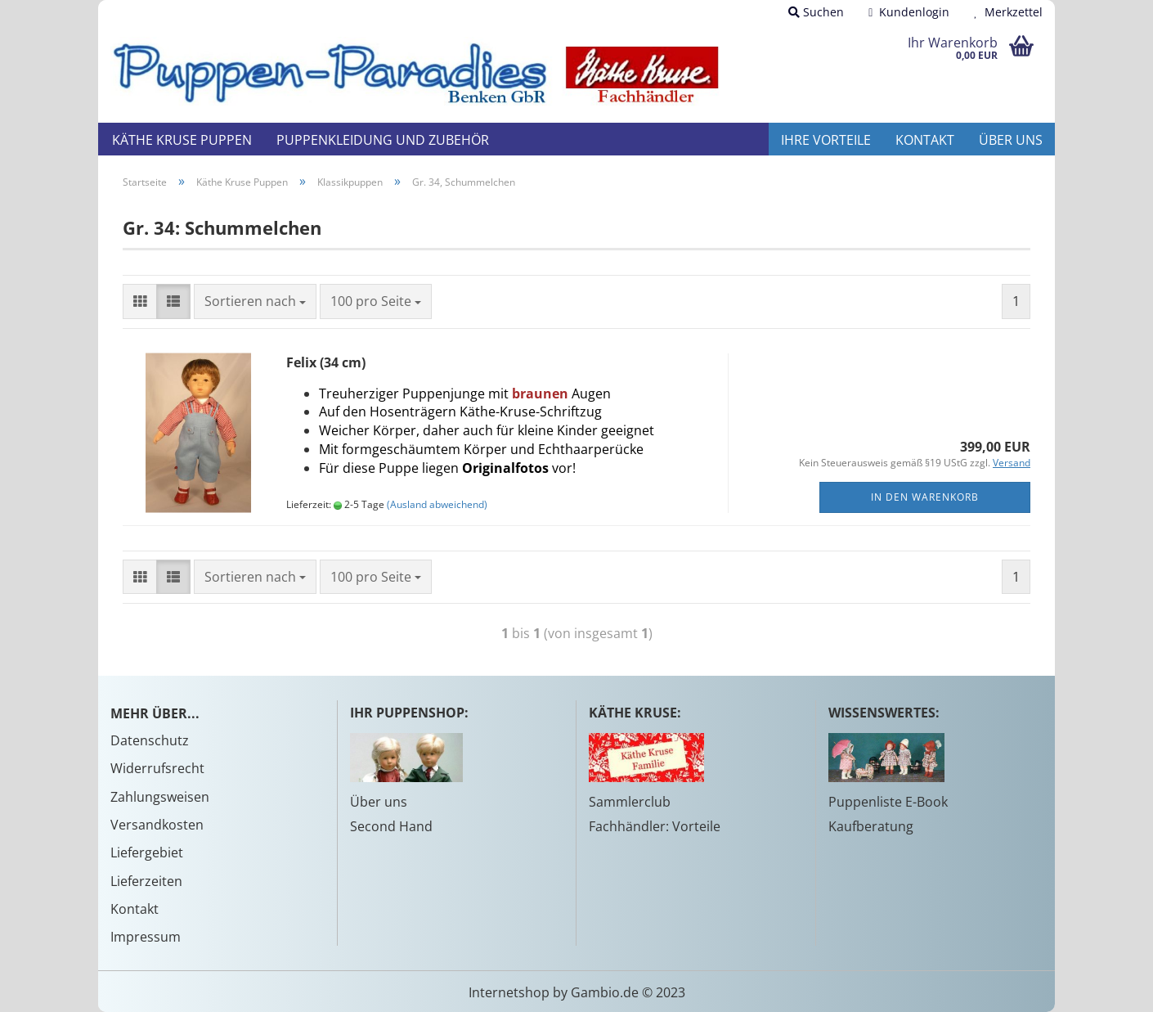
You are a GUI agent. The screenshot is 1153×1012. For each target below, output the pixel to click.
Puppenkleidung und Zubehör (382, 140)
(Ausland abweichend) (437, 504)
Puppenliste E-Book (888, 802)
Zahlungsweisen (159, 797)
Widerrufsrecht (157, 768)
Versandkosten (157, 825)
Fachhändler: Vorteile (654, 826)
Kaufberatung (870, 826)
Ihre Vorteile (826, 140)
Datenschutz (149, 740)
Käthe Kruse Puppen (182, 140)
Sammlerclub (630, 802)
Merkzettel (1008, 12)
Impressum (145, 937)
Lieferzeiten (146, 881)
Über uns (1011, 140)
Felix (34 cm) (326, 362)
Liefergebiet (146, 852)
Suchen (816, 12)
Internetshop (509, 992)
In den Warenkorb (925, 497)
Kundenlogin (908, 12)
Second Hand (391, 826)
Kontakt (924, 140)
